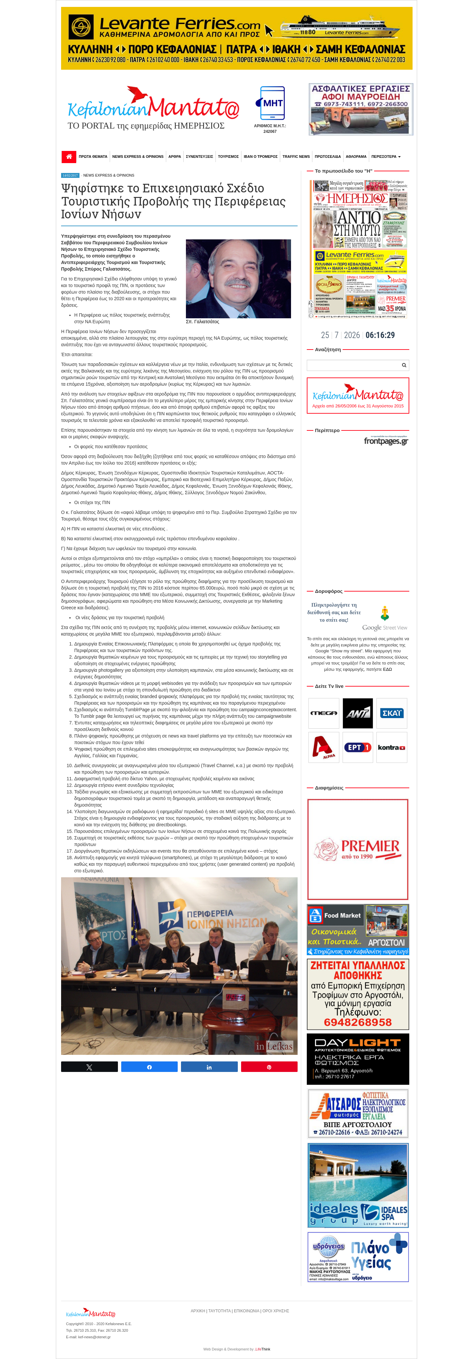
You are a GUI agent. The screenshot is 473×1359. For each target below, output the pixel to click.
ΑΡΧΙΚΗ (198, 1311)
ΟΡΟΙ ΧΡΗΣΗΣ (275, 1311)
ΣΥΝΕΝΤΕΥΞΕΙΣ (199, 156)
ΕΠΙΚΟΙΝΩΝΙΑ (246, 1311)
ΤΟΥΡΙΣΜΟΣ (228, 156)
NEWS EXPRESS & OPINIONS (138, 156)
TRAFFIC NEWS (296, 156)
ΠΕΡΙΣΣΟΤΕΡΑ (386, 156)
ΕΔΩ (387, 669)
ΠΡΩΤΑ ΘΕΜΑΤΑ (93, 156)
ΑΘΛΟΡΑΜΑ (356, 156)
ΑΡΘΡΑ (175, 156)
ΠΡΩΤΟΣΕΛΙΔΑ (328, 156)
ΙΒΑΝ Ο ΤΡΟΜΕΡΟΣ (261, 156)
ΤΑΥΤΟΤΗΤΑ (219, 1311)
